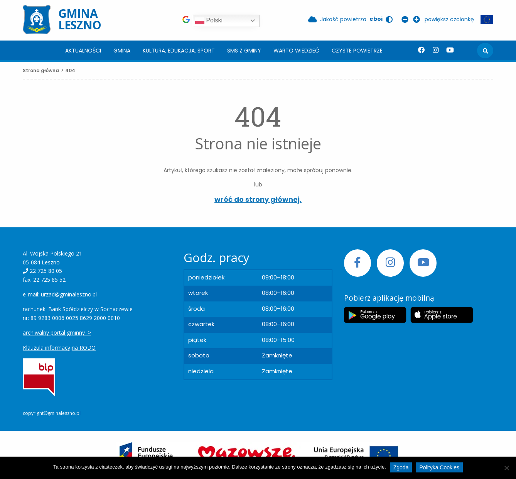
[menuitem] (83, 50)
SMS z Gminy (244, 50)
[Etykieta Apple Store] (441, 315)
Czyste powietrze (357, 50)
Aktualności (83, 50)
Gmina (121, 50)
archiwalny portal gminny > (57, 332)
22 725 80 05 (46, 270)
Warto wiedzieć (296, 50)
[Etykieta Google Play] (375, 315)
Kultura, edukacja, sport (179, 50)
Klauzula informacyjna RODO (59, 347)
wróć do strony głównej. (258, 199)
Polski (209, 20)
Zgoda (401, 467)
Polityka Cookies (439, 467)
